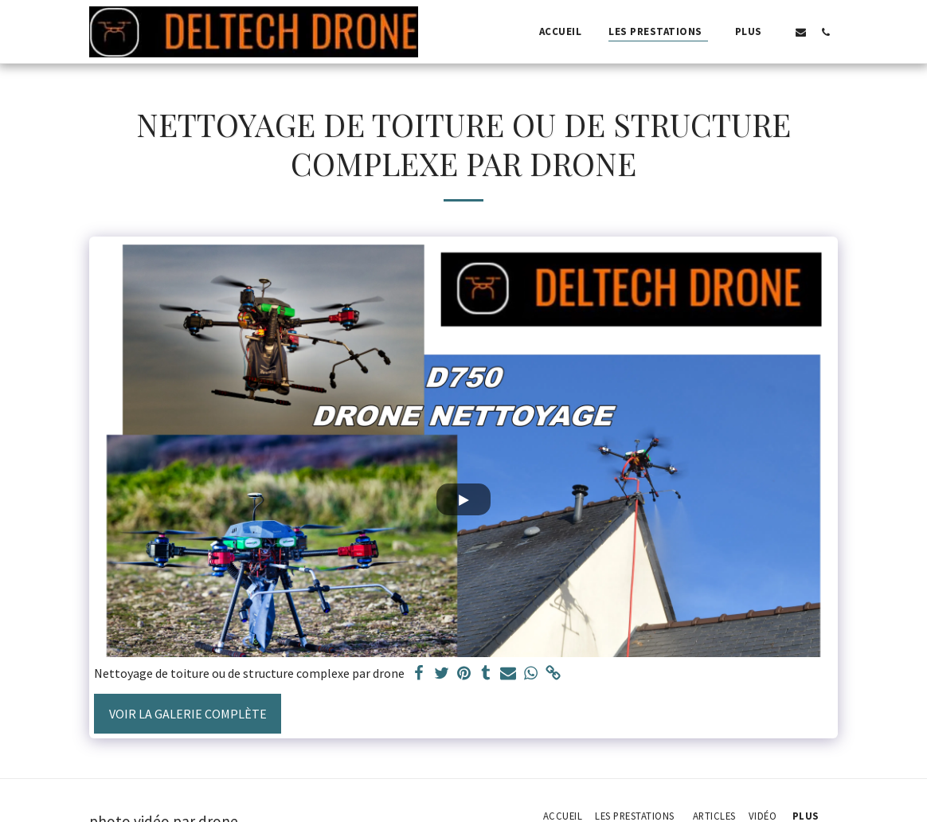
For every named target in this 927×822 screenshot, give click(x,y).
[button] (800, 31)
